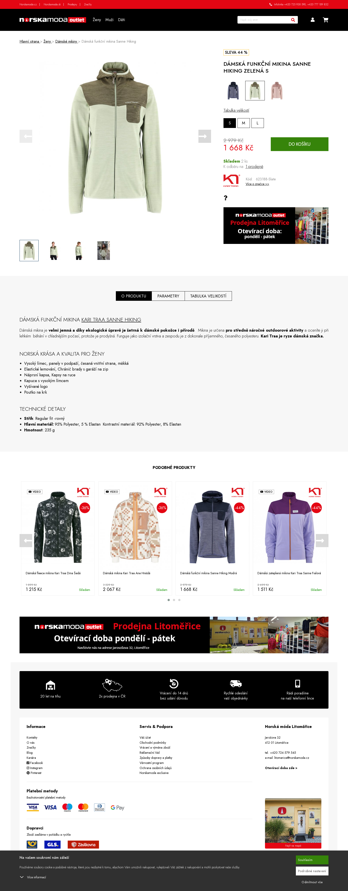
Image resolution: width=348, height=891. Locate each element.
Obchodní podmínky (153, 742)
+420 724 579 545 (283, 752)
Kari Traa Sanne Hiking (111, 319)
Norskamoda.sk (52, 4)
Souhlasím (305, 860)
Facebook (35, 762)
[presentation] (26, 136)
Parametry (168, 296)
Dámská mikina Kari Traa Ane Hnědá (126, 573)
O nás (30, 742)
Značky (88, 4)
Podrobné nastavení (312, 871)
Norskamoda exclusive (154, 773)
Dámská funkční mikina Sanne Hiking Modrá (208, 573)
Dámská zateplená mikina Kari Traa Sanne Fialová (289, 573)
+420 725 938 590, (295, 4)
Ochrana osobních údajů (156, 767)
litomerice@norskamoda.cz (291, 757)
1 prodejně (254, 166)
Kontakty (32, 737)
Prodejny (72, 4)
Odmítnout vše (312, 882)
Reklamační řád (150, 752)
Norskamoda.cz (28, 4)
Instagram (35, 767)
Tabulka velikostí (236, 110)
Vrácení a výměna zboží (155, 747)
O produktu (133, 296)
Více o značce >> (257, 184)
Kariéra (31, 757)
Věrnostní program (152, 762)
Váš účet (145, 737)
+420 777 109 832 (317, 4)
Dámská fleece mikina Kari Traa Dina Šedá (53, 573)
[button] (168, 600)
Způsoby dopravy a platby (156, 757)
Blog (30, 752)
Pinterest (34, 773)
